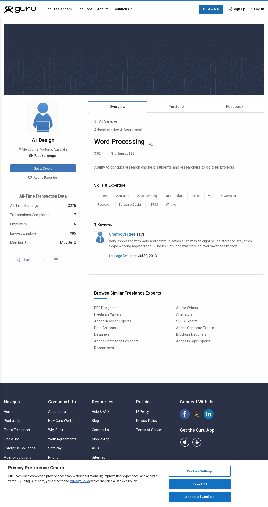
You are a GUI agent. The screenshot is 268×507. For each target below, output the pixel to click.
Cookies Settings (200, 471)
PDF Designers (105, 308)
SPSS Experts (186, 321)
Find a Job (12, 439)
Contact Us (100, 430)
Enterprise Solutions (19, 448)
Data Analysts (105, 328)
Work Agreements (62, 439)
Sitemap (98, 457)
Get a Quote (43, 168)
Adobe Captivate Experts (195, 328)
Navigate (13, 401)
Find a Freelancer (17, 430)
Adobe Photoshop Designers (116, 341)
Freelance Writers (107, 314)
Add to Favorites (43, 178)
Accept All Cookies (199, 497)
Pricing (53, 457)
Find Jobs (84, 9)
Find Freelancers (58, 9)
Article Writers (187, 308)
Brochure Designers (191, 334)
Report (62, 259)
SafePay (55, 448)
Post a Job (211, 9)
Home (8, 412)
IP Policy (142, 412)
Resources (102, 401)
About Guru (57, 412)
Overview (117, 106)
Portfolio (176, 106)
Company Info (62, 401)
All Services (106, 122)
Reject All (200, 484)
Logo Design (123, 256)
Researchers (104, 348)
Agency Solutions (17, 457)
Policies (144, 401)
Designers (102, 334)
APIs (95, 448)
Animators (184, 314)
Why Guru (55, 430)
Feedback (234, 106)
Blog (95, 421)
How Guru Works (60, 421)
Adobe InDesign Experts (112, 321)
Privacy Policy (146, 421)
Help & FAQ (100, 412)
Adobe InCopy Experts (193, 341)
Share (24, 259)
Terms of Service (149, 430)
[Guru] (20, 9)
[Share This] (151, 144)
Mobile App (100, 439)
